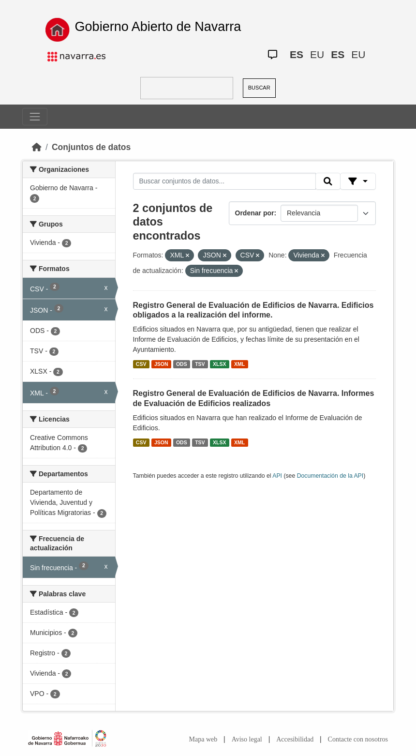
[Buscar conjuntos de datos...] (224, 181)
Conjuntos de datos (91, 147)
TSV (200, 364)
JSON (161, 364)
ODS (181, 364)
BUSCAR (259, 88)
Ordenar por (254, 213)
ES (296, 54)
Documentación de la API (330, 475)
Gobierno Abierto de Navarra (158, 26)
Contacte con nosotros (358, 739)
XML (239, 364)
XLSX (219, 364)
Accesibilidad (294, 739)
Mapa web (203, 739)
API (277, 475)
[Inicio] (37, 147)
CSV (141, 364)
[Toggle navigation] (34, 116)
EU (317, 54)
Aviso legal (247, 739)
